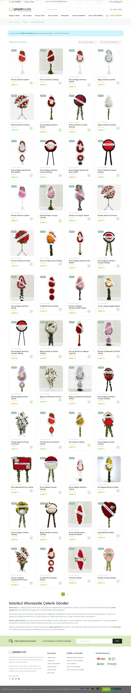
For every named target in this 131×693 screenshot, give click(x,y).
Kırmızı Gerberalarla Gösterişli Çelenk (77, 533)
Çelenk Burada (14, 22)
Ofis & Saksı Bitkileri (95, 15)
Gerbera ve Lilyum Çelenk (79, 215)
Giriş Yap (113, 2)
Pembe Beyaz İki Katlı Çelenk (19, 398)
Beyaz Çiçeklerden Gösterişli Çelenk (80, 398)
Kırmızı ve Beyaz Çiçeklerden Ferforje (19, 579)
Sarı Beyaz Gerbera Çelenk (108, 487)
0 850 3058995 (16, 2)
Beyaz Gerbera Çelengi (107, 125)
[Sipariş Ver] (31, 83)
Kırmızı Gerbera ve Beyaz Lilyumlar (79, 352)
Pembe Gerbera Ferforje (107, 215)
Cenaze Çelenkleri (78, 15)
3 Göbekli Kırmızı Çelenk (49, 306)
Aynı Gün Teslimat (16, 77)
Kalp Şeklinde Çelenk (106, 532)
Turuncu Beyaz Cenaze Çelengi (19, 533)
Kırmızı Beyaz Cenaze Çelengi (106, 443)
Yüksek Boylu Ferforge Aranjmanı (20, 443)
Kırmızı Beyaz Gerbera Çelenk (77, 81)
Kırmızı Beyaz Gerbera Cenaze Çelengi (48, 171)
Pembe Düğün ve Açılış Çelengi (48, 216)
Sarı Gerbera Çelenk (77, 442)
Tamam (106, 689)
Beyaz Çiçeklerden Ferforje (50, 397)
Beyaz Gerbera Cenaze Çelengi (49, 352)
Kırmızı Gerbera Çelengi (49, 80)
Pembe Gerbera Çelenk (20, 215)
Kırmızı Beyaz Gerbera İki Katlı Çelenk (21, 171)
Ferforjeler (65, 15)
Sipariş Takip (29, 2)
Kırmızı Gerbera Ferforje (20, 261)
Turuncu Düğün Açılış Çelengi (51, 261)
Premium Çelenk (75, 578)
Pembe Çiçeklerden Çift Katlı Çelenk (109, 352)
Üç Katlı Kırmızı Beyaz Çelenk (48, 579)
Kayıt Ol (119, 2)
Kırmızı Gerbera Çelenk (20, 80)
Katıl (117, 641)
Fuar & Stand (53, 15)
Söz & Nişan (27, 15)
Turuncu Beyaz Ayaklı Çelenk (109, 306)
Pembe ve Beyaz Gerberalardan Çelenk (77, 307)
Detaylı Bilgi (97, 689)
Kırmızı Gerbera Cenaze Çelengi (78, 126)
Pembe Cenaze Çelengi (107, 578)
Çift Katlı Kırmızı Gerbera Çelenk (49, 443)
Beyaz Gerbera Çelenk (106, 80)
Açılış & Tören (40, 15)
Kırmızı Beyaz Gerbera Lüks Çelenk (79, 262)
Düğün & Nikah (14, 15)
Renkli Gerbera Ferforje (20, 125)
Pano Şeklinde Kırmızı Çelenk (22, 487)
